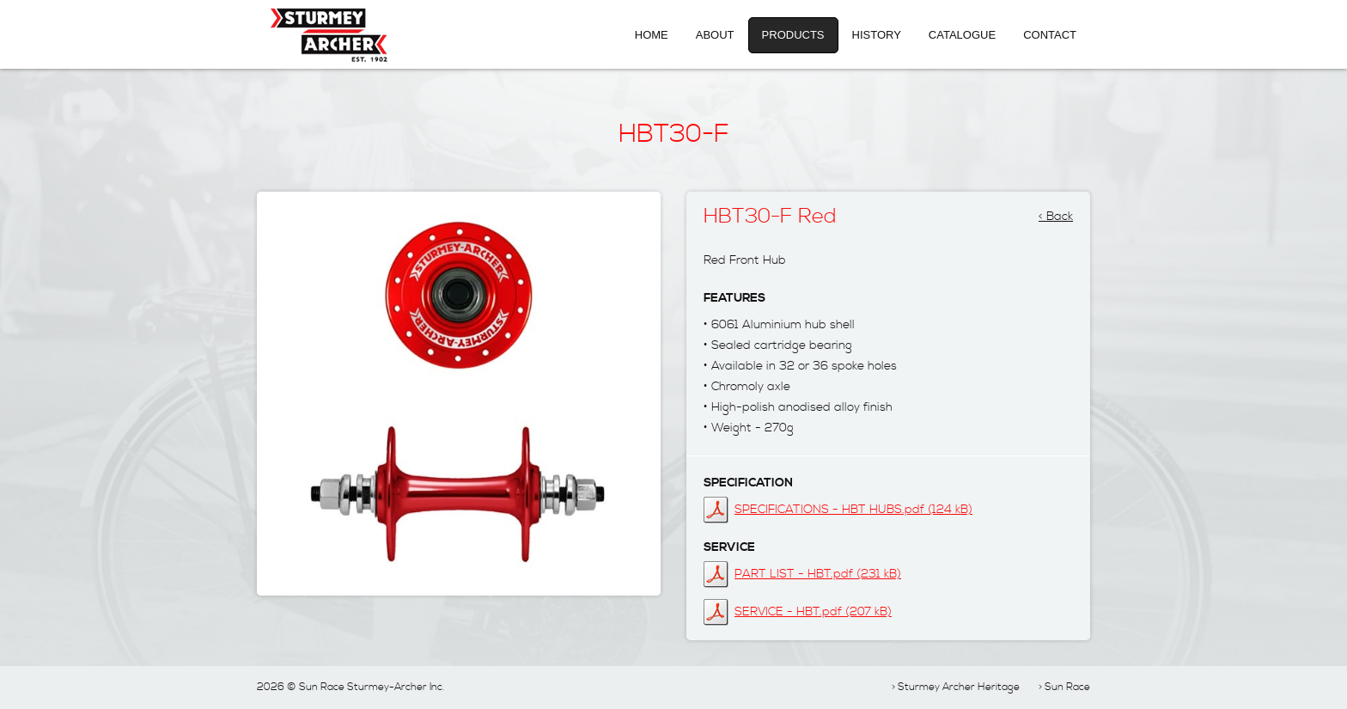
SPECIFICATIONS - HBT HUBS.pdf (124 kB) (853, 509)
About (715, 34)
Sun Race (1067, 687)
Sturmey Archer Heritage (959, 687)
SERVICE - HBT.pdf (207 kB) (813, 612)
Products (793, 34)
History (876, 34)
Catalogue (962, 34)
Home (651, 34)
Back (1059, 211)
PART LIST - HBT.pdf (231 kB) (817, 574)
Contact (1049, 34)
